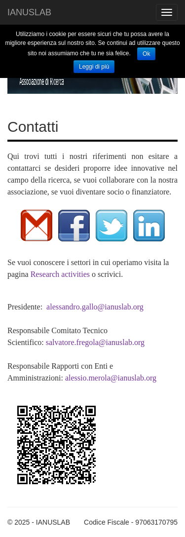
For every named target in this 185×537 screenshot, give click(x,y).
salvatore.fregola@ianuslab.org (95, 342)
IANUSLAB (29, 12)
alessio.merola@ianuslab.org (110, 378)
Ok (146, 53)
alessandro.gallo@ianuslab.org (95, 307)
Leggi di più (94, 66)
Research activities (60, 274)
